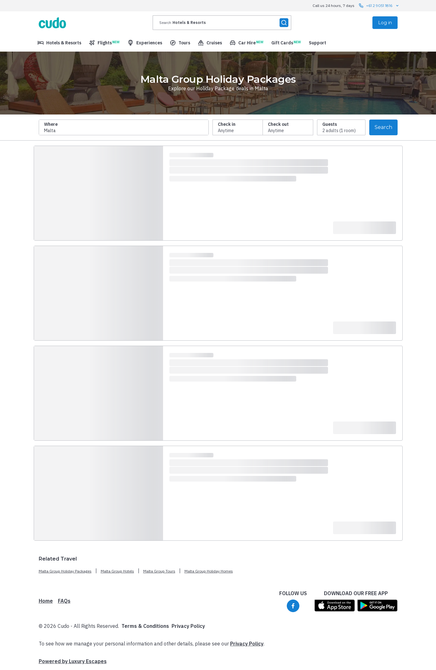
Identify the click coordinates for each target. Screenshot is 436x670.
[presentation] (222, 23)
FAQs (64, 601)
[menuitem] (59, 43)
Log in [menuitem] (385, 22)
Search (383, 127)
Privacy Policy (188, 626)
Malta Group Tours (159, 571)
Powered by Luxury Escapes (73, 661)
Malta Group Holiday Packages (65, 571)
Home (46, 601)
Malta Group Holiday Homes (208, 571)
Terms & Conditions (145, 626)
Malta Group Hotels (117, 571)
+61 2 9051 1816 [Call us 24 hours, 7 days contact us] (379, 5)
